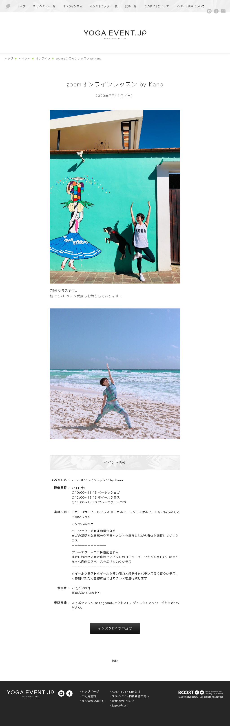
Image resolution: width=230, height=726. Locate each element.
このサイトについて (156, 6)
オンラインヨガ (72, 6)
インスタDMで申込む (115, 628)
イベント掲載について (191, 6)
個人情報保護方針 (93, 701)
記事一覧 (130, 6)
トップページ (90, 691)
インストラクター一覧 (104, 6)
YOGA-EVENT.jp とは (126, 691)
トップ (21, 6)
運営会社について (123, 701)
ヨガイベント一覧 (44, 6)
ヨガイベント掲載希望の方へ (130, 696)
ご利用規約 (89, 696)
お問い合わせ (120, 706)
